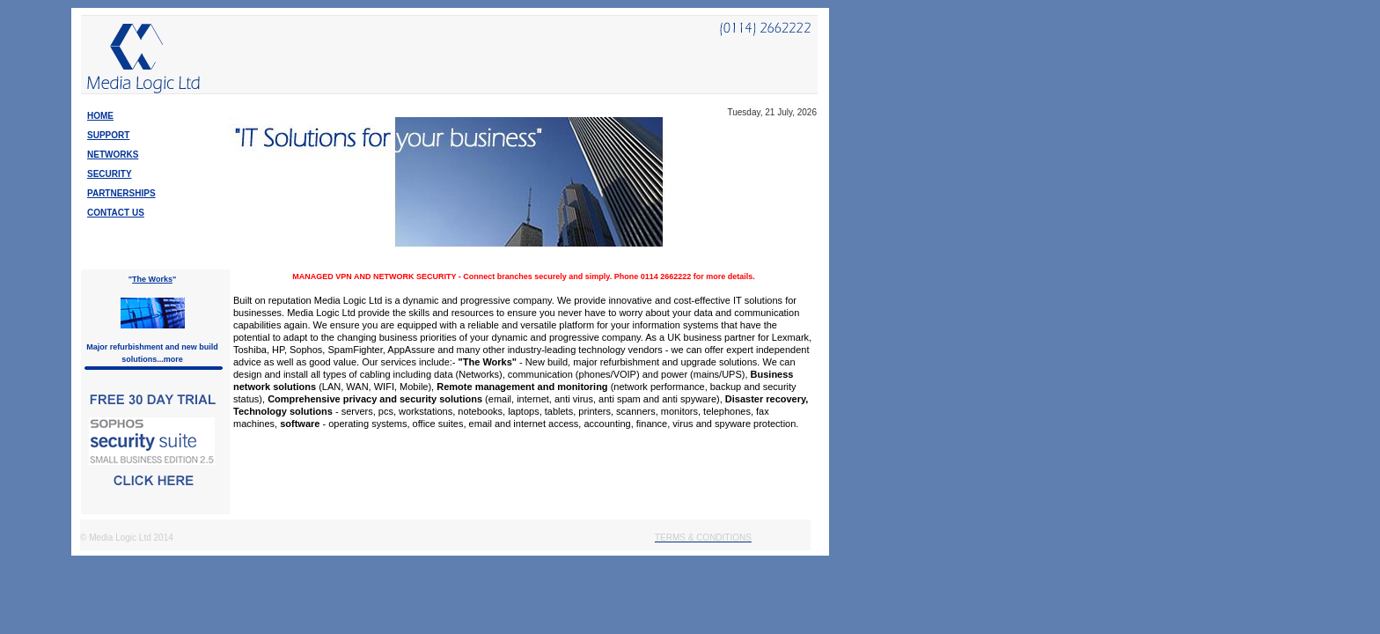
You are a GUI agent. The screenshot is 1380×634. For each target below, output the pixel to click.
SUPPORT (108, 135)
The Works (152, 279)
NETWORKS (112, 154)
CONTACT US (115, 212)
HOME (100, 116)
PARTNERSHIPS (121, 193)
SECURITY (109, 174)
